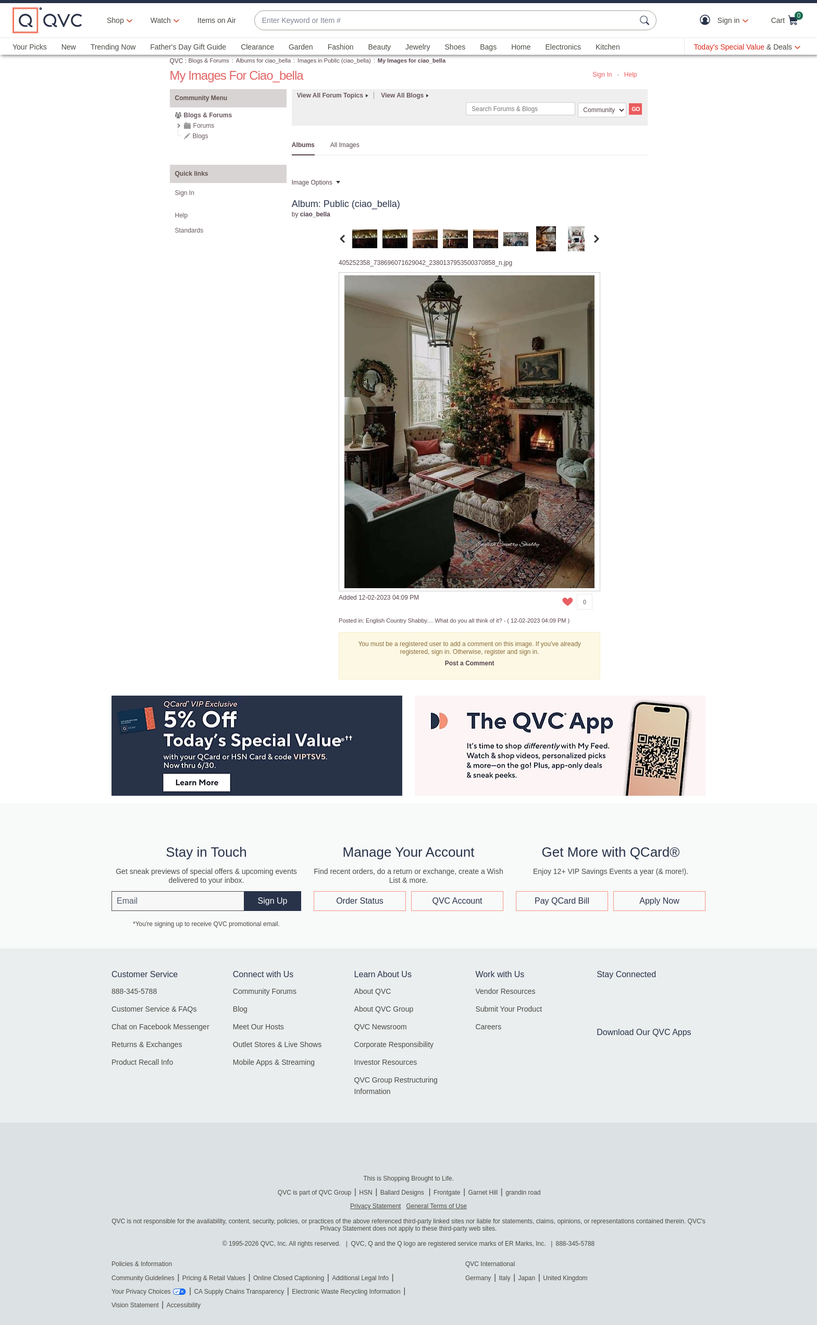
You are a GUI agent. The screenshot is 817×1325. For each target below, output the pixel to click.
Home (520, 47)
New (68, 47)
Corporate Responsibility (394, 1044)
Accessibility (184, 1305)
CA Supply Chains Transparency (239, 1291)
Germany (478, 1278)
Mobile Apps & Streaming (274, 1062)
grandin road (522, 1192)
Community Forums (264, 991)
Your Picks (30, 47)
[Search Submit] (646, 20)
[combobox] (445, 20)
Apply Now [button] (659, 900)
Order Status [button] (359, 900)
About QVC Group (384, 1009)
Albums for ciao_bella (263, 60)
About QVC (372, 991)
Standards (189, 230)
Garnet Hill (483, 1192)
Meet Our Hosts (258, 1027)
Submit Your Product (508, 1009)
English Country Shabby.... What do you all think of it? (434, 620)
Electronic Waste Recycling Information (346, 1291)
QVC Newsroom (380, 1027)
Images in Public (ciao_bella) (334, 60)
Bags (488, 47)
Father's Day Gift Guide (188, 47)
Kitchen (608, 47)
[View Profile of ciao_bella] (315, 214)
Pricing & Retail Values (213, 1278)
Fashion (341, 47)
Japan (526, 1278)
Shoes (455, 47)
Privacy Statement (375, 1206)
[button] (707, 20)
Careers (488, 1027)
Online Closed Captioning (288, 1278)
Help (630, 74)
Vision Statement (135, 1305)
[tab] (364, 238)
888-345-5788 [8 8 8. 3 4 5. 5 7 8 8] (575, 1243)
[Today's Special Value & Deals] (747, 47)
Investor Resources (385, 1062)
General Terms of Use (436, 1206)
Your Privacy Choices (141, 1291)
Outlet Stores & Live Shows (277, 1044)
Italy (504, 1278)
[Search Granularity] (602, 110)
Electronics (563, 47)
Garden (301, 47)
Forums (204, 125)
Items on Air (216, 20)
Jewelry (417, 47)
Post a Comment (469, 663)
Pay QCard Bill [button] (562, 900)
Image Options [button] (312, 182)
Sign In (602, 74)
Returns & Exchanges (147, 1044)
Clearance (257, 47)
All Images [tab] (345, 145)
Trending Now (113, 47)
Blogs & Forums (209, 60)
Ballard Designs (403, 1192)
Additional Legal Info (360, 1278)
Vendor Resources (505, 991)
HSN (365, 1192)
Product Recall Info (142, 1062)
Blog (240, 1009)
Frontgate (447, 1192)
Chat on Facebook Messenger (160, 1027)
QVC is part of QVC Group (314, 1192)
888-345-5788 (134, 991)
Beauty (379, 47)
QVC (176, 61)
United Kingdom (565, 1278)
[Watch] (161, 20)
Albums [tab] (303, 145)
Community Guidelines (143, 1278)
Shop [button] (115, 20)
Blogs (200, 136)
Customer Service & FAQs (154, 1009)
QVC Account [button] (457, 900)
